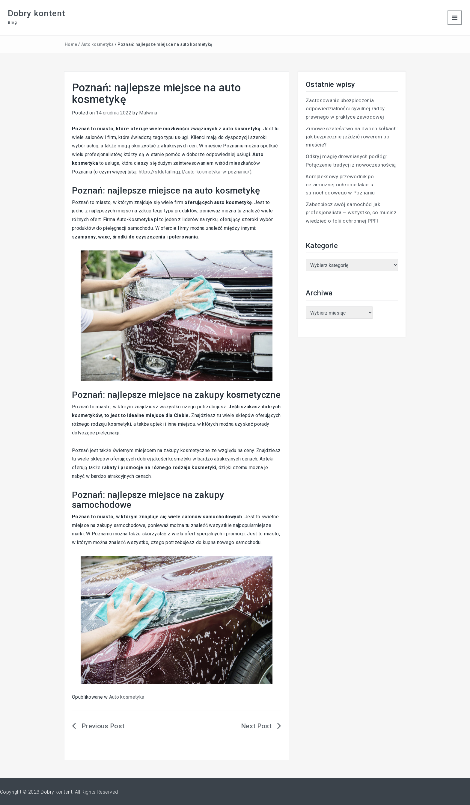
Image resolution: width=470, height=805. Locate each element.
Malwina (148, 113)
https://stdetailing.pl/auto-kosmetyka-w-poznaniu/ (194, 172)
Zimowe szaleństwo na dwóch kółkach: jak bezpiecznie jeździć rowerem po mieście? (352, 137)
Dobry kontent (36, 13)
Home (71, 44)
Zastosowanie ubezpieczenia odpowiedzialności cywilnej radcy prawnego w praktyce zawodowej (345, 108)
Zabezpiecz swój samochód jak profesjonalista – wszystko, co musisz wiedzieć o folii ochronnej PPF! (351, 212)
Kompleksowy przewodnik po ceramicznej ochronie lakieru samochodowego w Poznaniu (340, 184)
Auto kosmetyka (97, 44)
